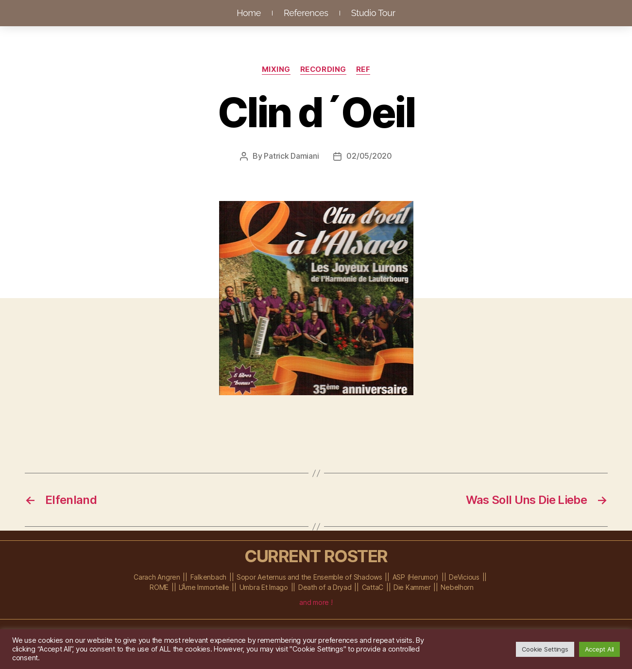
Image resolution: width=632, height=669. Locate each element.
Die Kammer (411, 587)
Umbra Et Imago (263, 587)
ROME (159, 587)
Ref (363, 69)
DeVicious (464, 576)
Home (249, 13)
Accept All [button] (599, 649)
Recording (323, 69)
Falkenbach (208, 576)
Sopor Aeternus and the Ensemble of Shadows (309, 576)
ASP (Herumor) (416, 576)
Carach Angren (157, 576)
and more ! (315, 602)
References (306, 13)
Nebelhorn (457, 587)
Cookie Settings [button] (545, 649)
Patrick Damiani (291, 156)
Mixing (275, 69)
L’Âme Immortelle (204, 587)
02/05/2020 (369, 156)
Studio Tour (373, 13)
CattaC (372, 587)
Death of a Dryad (325, 587)
